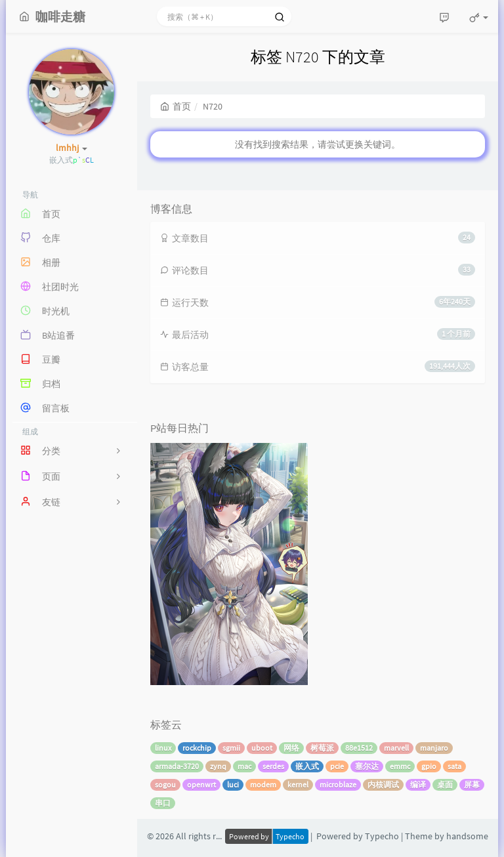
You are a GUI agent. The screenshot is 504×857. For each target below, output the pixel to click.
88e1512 (359, 748)
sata (454, 766)
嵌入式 (307, 766)
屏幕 (472, 784)
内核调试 (383, 784)
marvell (396, 748)
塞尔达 (367, 766)
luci (233, 784)
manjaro (434, 748)
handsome (467, 836)
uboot (261, 748)
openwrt (201, 784)
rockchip (196, 748)
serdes (273, 766)
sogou (165, 784)
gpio (428, 766)
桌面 (445, 784)
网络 (291, 748)
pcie (337, 766)
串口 (163, 803)
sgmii (231, 748)
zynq (218, 766)
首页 (175, 106)
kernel (297, 784)
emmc (400, 766)
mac (244, 766)
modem (263, 784)
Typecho (382, 836)
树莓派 (322, 748)
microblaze (338, 784)
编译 (418, 784)
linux (163, 748)
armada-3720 (177, 766)
